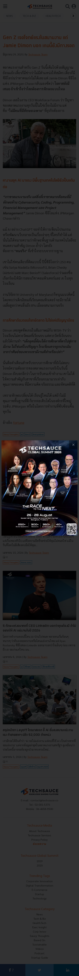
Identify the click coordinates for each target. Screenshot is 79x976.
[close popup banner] (73, 444)
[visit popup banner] (39, 488)
